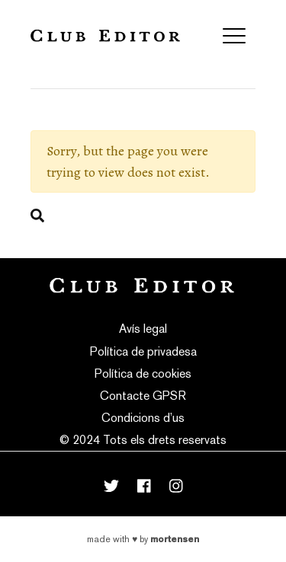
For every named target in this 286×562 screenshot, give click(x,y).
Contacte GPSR (143, 395)
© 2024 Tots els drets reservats (143, 440)
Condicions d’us (143, 417)
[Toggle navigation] (234, 35)
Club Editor (105, 35)
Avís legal (143, 328)
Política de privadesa (143, 351)
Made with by (143, 539)
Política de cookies (143, 373)
